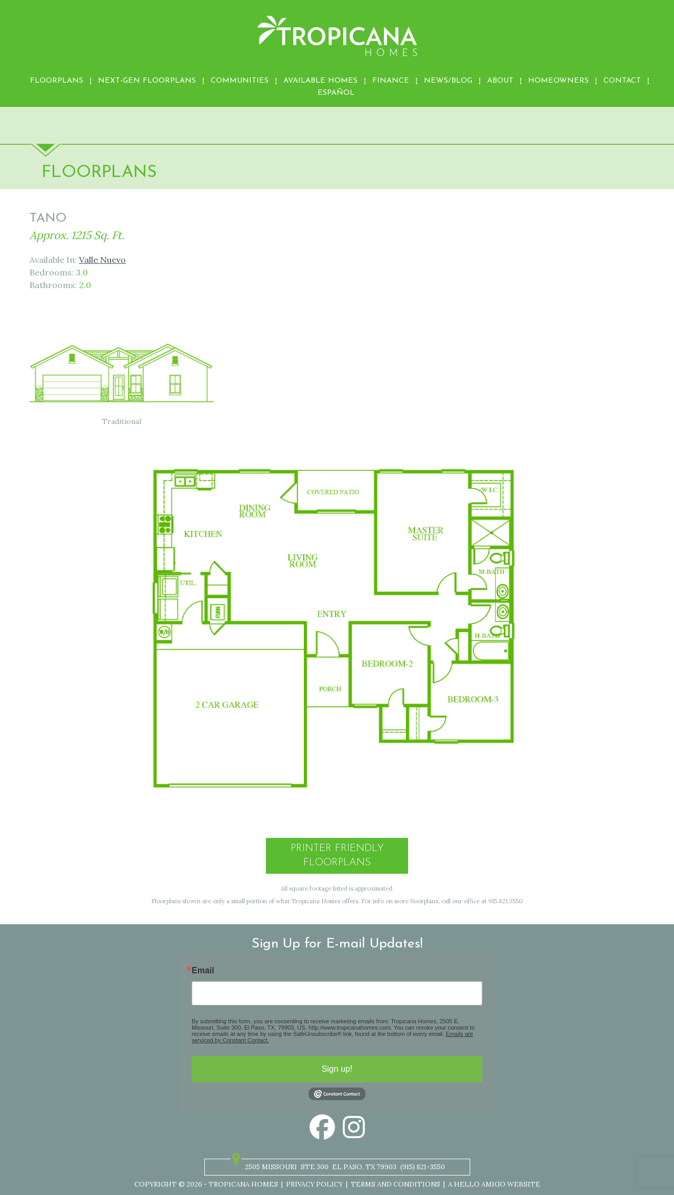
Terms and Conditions (395, 1184)
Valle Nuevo (102, 259)
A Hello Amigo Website (494, 1184)
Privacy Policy (314, 1184)
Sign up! (337, 1068)
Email (203, 970)
